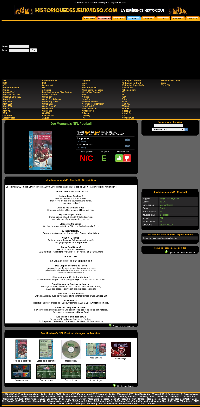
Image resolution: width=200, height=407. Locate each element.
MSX (84, 94)
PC (83, 118)
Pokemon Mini (128, 90)
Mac (84, 85)
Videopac (126, 111)
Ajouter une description (121, 326)
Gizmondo (47, 111)
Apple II (6, 99)
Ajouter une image (123, 386)
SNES (124, 101)
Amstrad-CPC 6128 (12, 97)
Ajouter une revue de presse (180, 252)
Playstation (127, 87)
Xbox (163, 83)
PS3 (123, 94)
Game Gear (47, 104)
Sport (162, 208)
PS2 (123, 92)
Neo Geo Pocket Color (93, 104)
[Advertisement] (147, 48)
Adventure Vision (11, 87)
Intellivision (48, 115)
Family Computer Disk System (57, 92)
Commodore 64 (49, 80)
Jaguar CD (87, 80)
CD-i (5, 113)
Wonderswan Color (170, 80)
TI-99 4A (125, 104)
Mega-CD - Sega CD (91, 92)
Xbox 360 (165, 85)
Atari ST (6, 108)
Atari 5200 (7, 104)
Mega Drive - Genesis (92, 90)
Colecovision (9, 118)
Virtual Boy (127, 113)
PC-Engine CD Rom (131, 80)
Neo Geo (86, 99)
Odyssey (86, 113)
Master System (89, 87)
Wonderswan (128, 118)
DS (43, 87)
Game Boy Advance (52, 99)
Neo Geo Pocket (90, 101)
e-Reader (46, 90)
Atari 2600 (7, 101)
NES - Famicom (89, 108)
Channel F (8, 115)
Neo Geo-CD (88, 106)
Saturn (125, 99)
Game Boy (47, 97)
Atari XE (6, 111)
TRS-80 (125, 106)
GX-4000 (46, 113)
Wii (123, 115)
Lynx (84, 83)
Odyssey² (86, 115)
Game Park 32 (49, 106)
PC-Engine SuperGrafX (133, 85)
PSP (124, 97)
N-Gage (85, 97)
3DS (5, 85)
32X (4, 80)
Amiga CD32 (9, 92)
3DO (5, 83)
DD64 (44, 83)
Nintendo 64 (88, 111)
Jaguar (45, 118)
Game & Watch (49, 94)
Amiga (6, 90)
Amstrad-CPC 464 (11, 94)
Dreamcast (47, 85)
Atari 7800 (7, 106)
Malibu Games (166, 205)
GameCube (47, 108)
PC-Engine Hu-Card (131, 83)
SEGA (163, 202)
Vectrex (125, 108)
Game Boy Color (50, 101)
